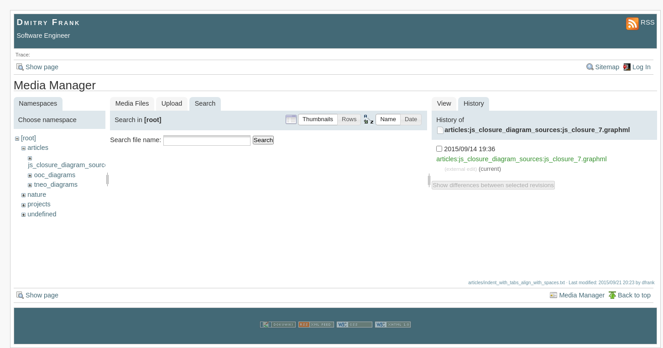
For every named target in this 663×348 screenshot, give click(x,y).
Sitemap (607, 67)
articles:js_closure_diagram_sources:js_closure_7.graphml (537, 129)
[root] (28, 138)
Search (263, 140)
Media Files (132, 103)
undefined (41, 214)
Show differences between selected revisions (493, 185)
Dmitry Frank (49, 22)
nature (36, 194)
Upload (172, 103)
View (444, 103)
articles (37, 147)
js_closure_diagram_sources (69, 165)
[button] (318, 119)
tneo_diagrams (56, 184)
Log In (641, 67)
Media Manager (582, 295)
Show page (42, 67)
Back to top (634, 295)
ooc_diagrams (54, 175)
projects (38, 204)
